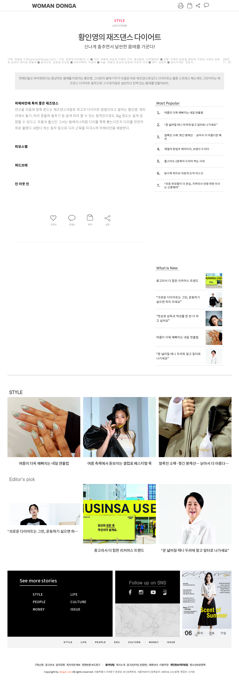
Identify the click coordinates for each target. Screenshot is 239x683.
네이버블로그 (164, 592)
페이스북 (130, 592)
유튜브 (153, 592)
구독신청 (39, 665)
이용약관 (163, 665)
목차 (200, 633)
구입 (223, 633)
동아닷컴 (109, 665)
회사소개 (120, 665)
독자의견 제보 (73, 665)
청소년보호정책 (197, 665)
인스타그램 (141, 592)
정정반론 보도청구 (91, 665)
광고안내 (49, 665)
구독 (212, 633)
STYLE (119, 20)
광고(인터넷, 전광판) (137, 665)
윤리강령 (60, 665)
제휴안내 (153, 665)
